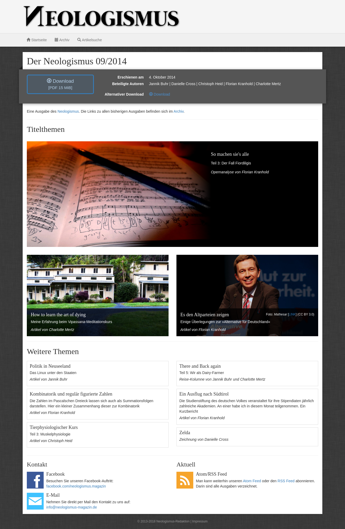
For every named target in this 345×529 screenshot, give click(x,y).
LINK (292, 314)
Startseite (37, 40)
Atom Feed (252, 481)
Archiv (62, 40)
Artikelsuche (89, 40)
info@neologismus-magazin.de (71, 507)
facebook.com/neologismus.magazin (76, 486)
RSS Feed (286, 481)
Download (60, 84)
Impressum (200, 521)
